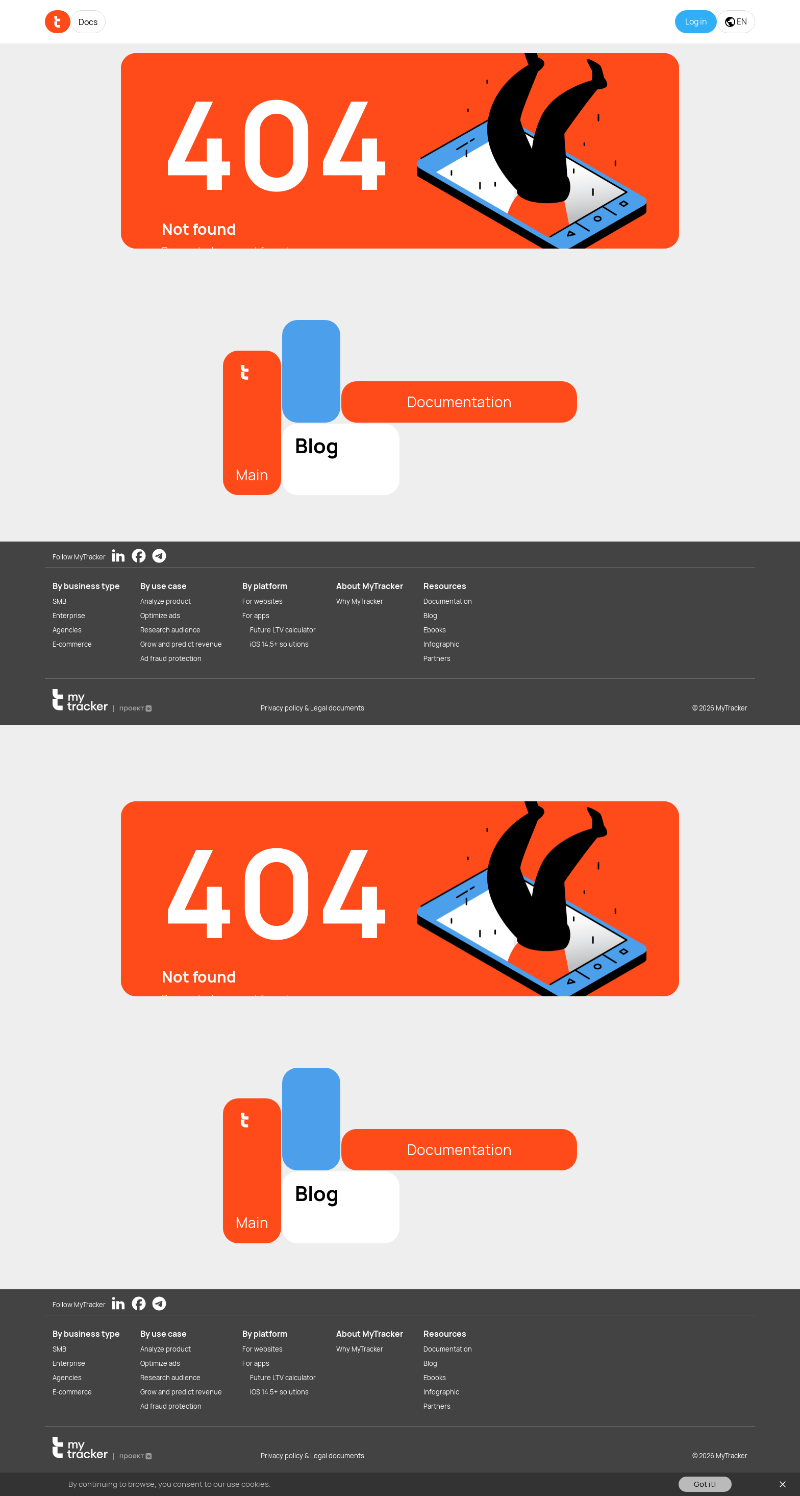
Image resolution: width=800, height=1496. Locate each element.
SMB (59, 601)
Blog (430, 615)
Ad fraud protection (171, 658)
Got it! (705, 1484)
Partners (437, 658)
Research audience (170, 629)
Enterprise (69, 615)
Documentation (447, 601)
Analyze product (165, 601)
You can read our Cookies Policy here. (338, 1484)
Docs (88, 22)
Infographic (441, 644)
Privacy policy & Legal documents (312, 708)
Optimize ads (160, 615)
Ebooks (434, 629)
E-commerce (72, 644)
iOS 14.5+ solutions (279, 644)
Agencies (67, 629)
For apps (255, 615)
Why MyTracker (359, 601)
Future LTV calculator (283, 629)
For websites (262, 601)
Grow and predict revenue (181, 644)
